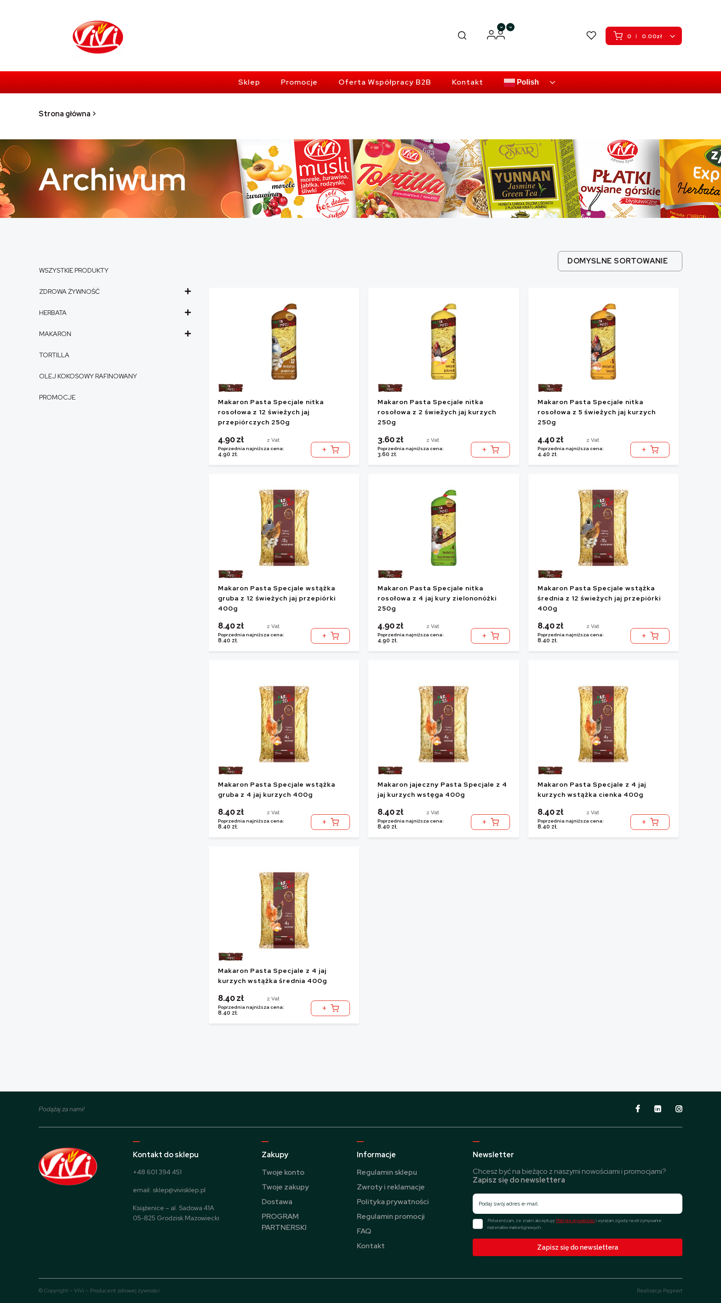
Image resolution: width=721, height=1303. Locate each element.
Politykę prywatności (575, 1220)
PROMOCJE (57, 397)
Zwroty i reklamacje (391, 1187)
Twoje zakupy (285, 1187)
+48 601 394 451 (157, 1172)
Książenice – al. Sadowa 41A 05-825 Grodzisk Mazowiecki (176, 1213)
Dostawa (277, 1201)
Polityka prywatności (393, 1201)
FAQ (364, 1231)
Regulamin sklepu (387, 1172)
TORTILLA (54, 355)
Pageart (672, 1290)
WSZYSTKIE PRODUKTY (74, 270)
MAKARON (114, 333)
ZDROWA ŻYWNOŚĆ (114, 291)
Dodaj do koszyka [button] (330, 446)
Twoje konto (283, 1172)
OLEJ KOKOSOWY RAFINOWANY (88, 376)
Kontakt (371, 1246)
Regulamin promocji (391, 1216)
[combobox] (620, 261)
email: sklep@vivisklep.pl (169, 1190)
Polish (521, 82)
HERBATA (114, 312)
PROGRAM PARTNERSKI (532, 35)
